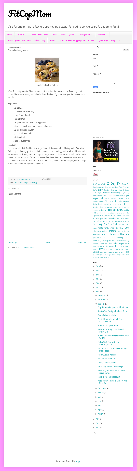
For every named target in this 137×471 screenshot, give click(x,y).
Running (120, 238)
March (100, 414)
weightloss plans (120, 255)
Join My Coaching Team (109, 40)
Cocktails (109, 196)
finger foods (117, 204)
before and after (116, 190)
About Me (21, 34)
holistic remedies (107, 213)
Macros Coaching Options (63, 34)
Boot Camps (97, 193)
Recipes (26, 183)
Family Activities (104, 204)
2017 (98, 279)
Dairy (106, 199)
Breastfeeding (114, 193)
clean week (102, 196)
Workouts (106, 258)
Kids (114, 219)
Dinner (112, 201)
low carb (96, 221)
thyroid (95, 249)
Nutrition (123, 228)
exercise (126, 201)
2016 (98, 283)
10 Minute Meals (99, 184)
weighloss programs (107, 252)
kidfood (110, 219)
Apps (120, 187)
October (101, 304)
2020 (98, 266)
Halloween (96, 210)
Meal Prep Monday (111, 224)
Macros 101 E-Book (39, 34)
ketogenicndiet (102, 219)
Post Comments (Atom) (26, 248)
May (100, 406)
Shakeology (102, 34)
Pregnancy (96, 235)
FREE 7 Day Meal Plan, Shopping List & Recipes (72, 40)
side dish (111, 241)
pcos (119, 231)
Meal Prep (97, 224)
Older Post (82, 243)
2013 (98, 419)
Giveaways (108, 207)
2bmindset (96, 187)
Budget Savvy (125, 193)
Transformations (86, 34)
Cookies (119, 196)
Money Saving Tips (111, 228)
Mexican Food (124, 224)
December (102, 296)
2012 (98, 424)
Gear (101, 207)
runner (113, 238)
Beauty (106, 190)
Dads (101, 199)
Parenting (112, 231)
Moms (100, 228)
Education (118, 201)
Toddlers (102, 249)
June (100, 401)
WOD (127, 255)
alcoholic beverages (105, 187)
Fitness (20, 183)
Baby (100, 190)
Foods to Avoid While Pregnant (109, 377)
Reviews (106, 238)
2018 (98, 275)
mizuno (95, 228)
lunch (108, 221)
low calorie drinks (123, 219)
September (102, 389)
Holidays (95, 213)
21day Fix (125, 184)
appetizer (115, 187)
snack (127, 244)
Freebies (95, 207)
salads (127, 238)
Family (95, 204)
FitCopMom (30, 13)
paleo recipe (102, 231)
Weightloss (110, 255)
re (118, 235)
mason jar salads (123, 221)
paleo (94, 231)
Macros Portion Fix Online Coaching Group (26, 40)
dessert (113, 199)
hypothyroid (97, 216)
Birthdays (126, 190)
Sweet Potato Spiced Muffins (108, 326)
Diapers (101, 201)
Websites (96, 252)
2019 (98, 271)
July (100, 397)
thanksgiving (125, 246)
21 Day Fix (113, 184)
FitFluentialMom (21, 179)
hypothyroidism (107, 216)
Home (9, 34)
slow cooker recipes (116, 244)
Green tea (125, 207)
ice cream (117, 216)
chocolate (96, 196)
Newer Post (13, 243)
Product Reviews (109, 235)
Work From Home (98, 258)
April (100, 410)
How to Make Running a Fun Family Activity (113, 311)
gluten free (117, 207)
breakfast (105, 193)
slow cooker (104, 244)
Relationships (97, 238)
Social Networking (98, 246)
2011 (98, 428)
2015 (98, 288)
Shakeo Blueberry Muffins (107, 363)
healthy (126, 210)
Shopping (105, 241)
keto (123, 216)
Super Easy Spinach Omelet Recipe (110, 367)
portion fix (125, 231)
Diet (15, 183)
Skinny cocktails (120, 241)
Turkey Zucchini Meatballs (107, 355)
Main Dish (114, 221)
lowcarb (102, 221)
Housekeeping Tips (122, 213)
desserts (121, 199)
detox (127, 199)
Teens (117, 246)
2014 (98, 292)
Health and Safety (115, 210)
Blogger (78, 461)
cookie (115, 196)
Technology (110, 246)
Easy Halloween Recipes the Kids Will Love (113, 308)
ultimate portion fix (115, 249)
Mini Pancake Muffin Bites (107, 359)
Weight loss (119, 252)
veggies (127, 249)
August (101, 393)
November (102, 300)
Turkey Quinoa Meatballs (107, 315)
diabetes (95, 201)
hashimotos (102, 210)
